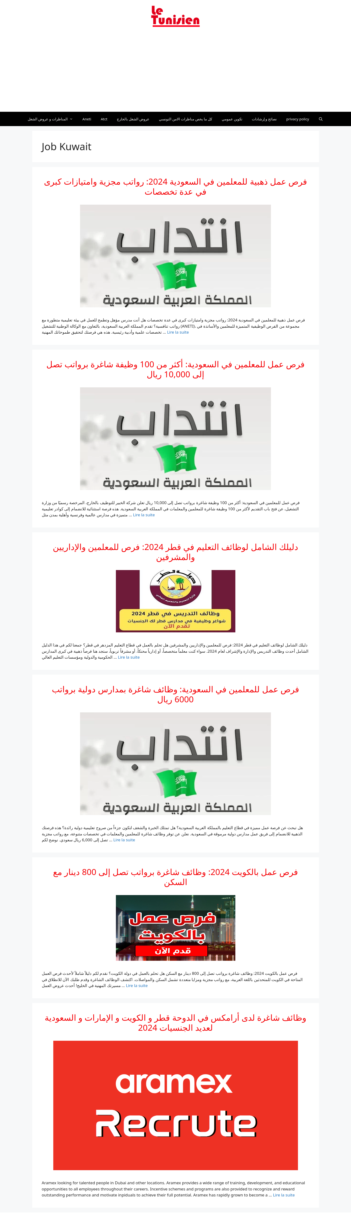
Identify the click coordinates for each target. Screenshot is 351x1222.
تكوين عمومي (232, 119)
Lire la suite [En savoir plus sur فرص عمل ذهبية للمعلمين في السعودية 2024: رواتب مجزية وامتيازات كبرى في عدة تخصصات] (178, 332)
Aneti (86, 119)
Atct (104, 119)
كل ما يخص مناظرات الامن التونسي (185, 119)
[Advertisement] (175, 72)
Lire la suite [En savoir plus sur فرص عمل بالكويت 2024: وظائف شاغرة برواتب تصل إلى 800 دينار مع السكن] (137, 985)
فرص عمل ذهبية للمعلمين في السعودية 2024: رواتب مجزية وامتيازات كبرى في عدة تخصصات (175, 186)
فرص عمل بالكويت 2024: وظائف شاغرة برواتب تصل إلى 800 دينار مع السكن (175, 876)
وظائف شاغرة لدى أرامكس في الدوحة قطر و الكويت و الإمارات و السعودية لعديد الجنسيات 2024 (175, 1022)
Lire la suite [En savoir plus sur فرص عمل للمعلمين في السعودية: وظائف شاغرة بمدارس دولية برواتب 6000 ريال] (124, 840)
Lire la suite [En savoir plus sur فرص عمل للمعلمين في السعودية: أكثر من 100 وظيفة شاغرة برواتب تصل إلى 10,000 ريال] (144, 515)
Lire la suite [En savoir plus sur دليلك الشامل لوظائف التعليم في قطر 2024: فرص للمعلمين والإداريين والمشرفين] (129, 657)
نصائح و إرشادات (264, 119)
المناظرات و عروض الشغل (53, 119)
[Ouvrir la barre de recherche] (321, 119)
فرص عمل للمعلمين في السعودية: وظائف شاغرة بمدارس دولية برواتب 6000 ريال (175, 694)
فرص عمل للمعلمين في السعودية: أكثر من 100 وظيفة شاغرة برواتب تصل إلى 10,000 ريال (175, 369)
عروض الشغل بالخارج (133, 119)
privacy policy (297, 119)
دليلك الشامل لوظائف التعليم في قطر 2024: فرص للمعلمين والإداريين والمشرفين (175, 551)
